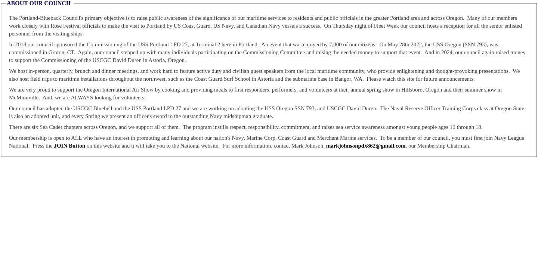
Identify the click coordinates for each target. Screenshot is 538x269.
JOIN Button (69, 146)
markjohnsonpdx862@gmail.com (366, 146)
